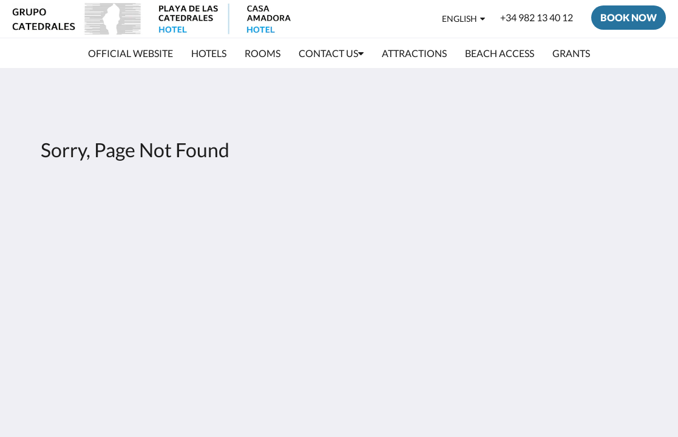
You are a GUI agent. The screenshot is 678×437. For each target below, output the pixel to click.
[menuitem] (130, 53)
